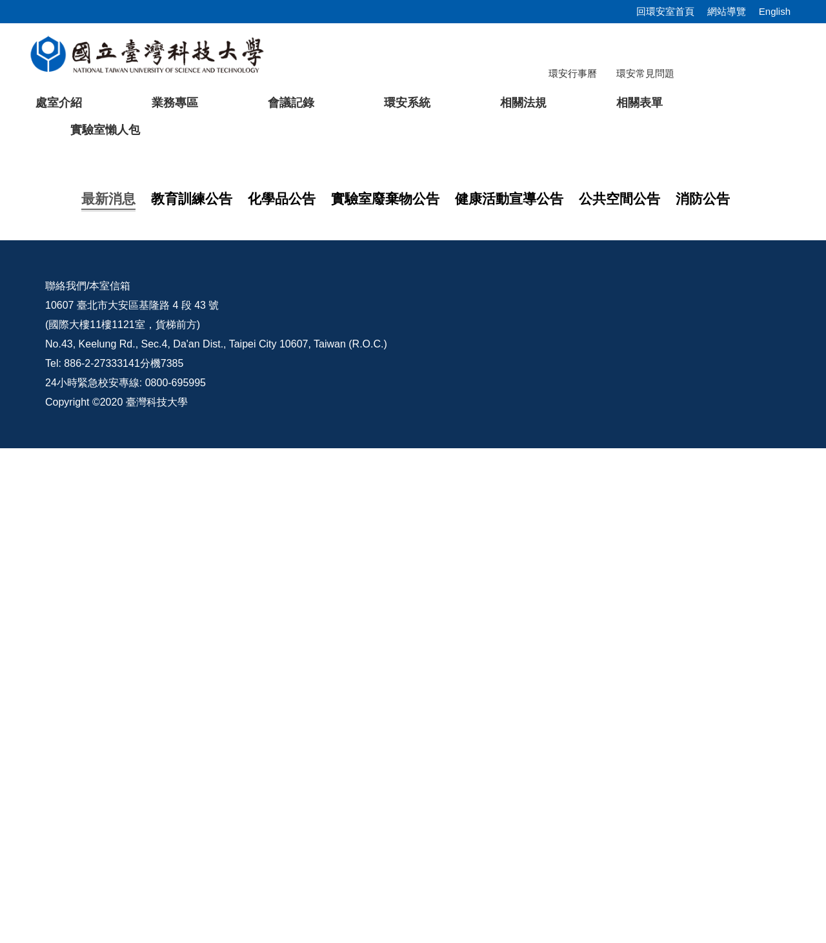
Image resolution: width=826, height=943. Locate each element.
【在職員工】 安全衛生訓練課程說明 (200, 534)
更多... (412, 659)
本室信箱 (109, 780)
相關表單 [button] (639, 102)
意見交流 (611, 780)
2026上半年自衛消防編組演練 (184, 560)
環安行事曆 (573, 73)
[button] (30, 276)
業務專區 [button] (175, 102)
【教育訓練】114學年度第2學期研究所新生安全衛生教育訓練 (257, 508)
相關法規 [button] (523, 102)
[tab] (573, 392)
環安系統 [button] (407, 102)
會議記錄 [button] (291, 102)
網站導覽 (726, 11)
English (775, 11)
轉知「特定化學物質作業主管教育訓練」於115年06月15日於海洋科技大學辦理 (296, 626)
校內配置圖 (515, 780)
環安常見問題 (645, 73)
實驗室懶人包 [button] (105, 129)
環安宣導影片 (721, 780)
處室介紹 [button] (58, 102)
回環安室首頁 (665, 11)
